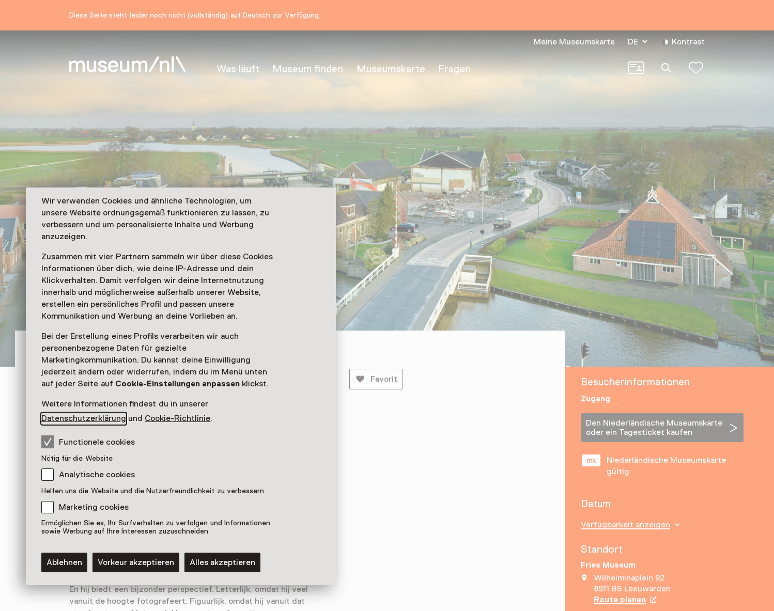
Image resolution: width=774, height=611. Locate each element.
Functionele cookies (88, 441)
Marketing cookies (94, 507)
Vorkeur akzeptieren (136, 562)
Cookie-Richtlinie (177, 418)
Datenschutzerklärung (83, 418)
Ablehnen (64, 562)
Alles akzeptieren (222, 562)
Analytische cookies (97, 474)
